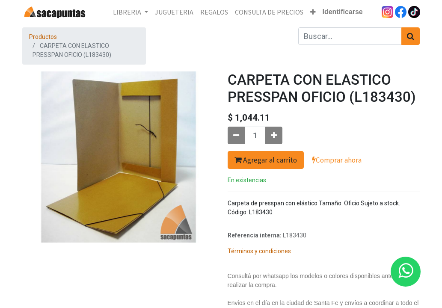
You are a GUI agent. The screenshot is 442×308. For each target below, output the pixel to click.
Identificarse (343, 11)
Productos (43, 36)
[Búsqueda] (410, 36)
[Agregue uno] (273, 135)
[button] (313, 12)
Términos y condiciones (259, 251)
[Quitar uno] (236, 135)
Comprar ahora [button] (337, 160)
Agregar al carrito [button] (265, 160)
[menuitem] (174, 12)
